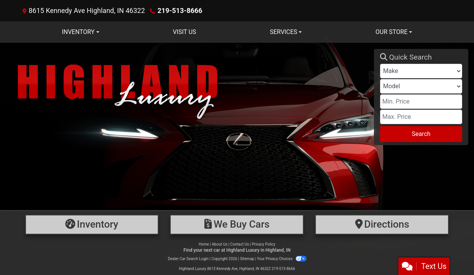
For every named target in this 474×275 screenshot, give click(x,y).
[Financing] (237, 224)
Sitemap (247, 259)
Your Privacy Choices (281, 259)
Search (421, 134)
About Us (220, 244)
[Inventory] (92, 224)
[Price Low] (421, 101)
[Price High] (421, 117)
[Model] (421, 86)
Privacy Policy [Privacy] (263, 244)
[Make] (421, 71)
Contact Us (239, 244)
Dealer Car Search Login (188, 259)
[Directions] (382, 224)
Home (204, 244)
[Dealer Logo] (190, 96)
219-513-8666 (179, 10)
